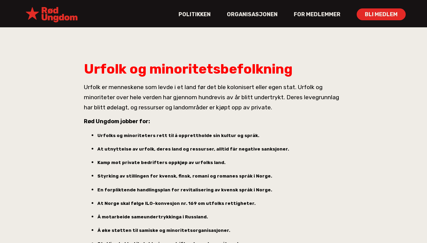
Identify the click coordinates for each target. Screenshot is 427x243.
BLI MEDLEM (381, 14)
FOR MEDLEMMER (317, 14)
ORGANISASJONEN (252, 14)
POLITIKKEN (195, 14)
